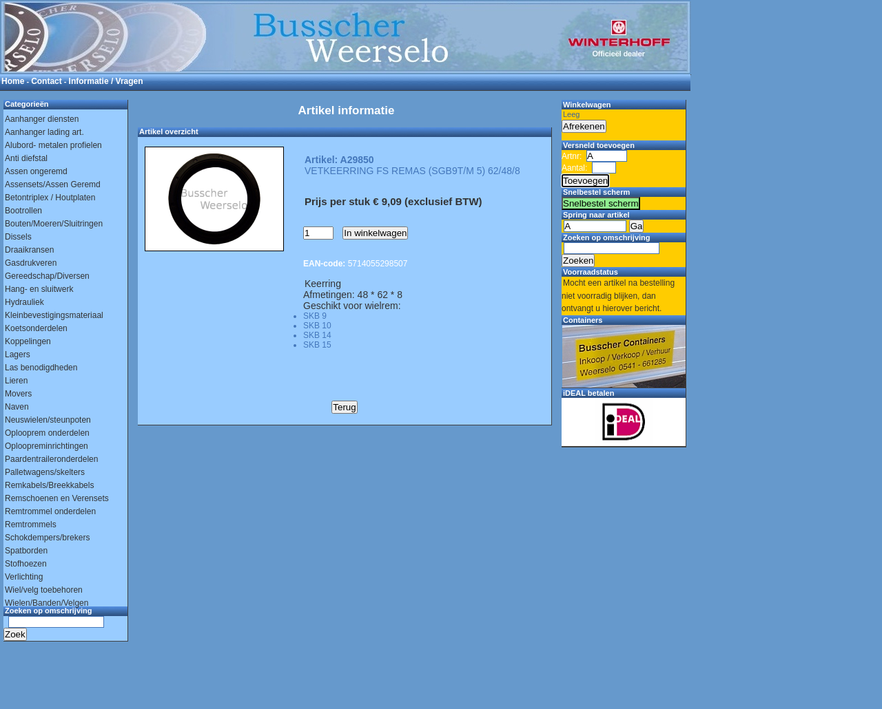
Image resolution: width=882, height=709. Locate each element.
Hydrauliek (24, 302)
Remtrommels (31, 524)
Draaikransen (29, 250)
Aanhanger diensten (42, 119)
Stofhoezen (26, 564)
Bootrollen (23, 210)
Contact (46, 81)
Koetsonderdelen (36, 328)
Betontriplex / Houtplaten (50, 197)
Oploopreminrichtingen (46, 446)
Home (12, 81)
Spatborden (26, 550)
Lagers (17, 354)
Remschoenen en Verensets (57, 498)
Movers (18, 394)
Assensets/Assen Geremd (53, 184)
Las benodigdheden (41, 367)
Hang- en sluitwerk (39, 289)
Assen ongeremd (36, 171)
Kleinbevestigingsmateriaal (54, 315)
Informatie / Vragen (106, 81)
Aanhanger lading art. (44, 132)
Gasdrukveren (31, 263)
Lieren (16, 380)
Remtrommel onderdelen (50, 511)
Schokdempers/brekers (47, 537)
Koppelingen (28, 341)
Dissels (18, 237)
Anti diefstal (26, 158)
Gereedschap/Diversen (47, 276)
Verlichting (24, 577)
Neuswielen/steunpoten (48, 420)
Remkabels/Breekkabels (49, 485)
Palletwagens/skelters (45, 472)
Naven (17, 407)
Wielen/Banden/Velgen (46, 603)
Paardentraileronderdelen (51, 459)
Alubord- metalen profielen (53, 145)
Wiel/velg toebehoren (44, 590)
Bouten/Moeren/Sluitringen (54, 224)
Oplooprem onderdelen (47, 433)
